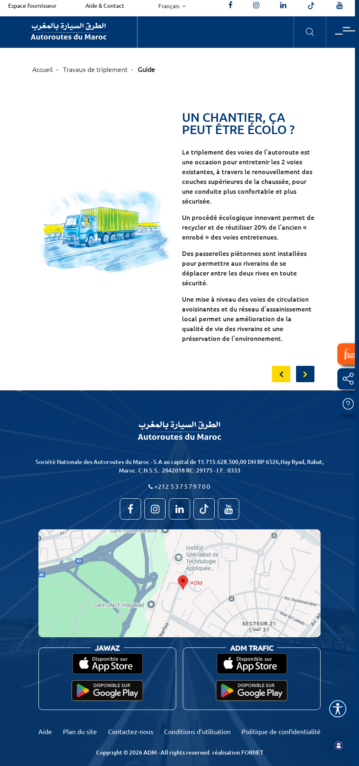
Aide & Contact (104, 5)
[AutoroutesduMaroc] (230, 5)
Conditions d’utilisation (197, 731)
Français (169, 5)
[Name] (337, 709)
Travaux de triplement (95, 69)
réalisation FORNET (237, 752)
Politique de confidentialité (281, 731)
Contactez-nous (130, 731)
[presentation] (281, 374)
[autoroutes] (283, 5)
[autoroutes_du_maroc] (256, 5)
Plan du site (80, 731)
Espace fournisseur (32, 5)
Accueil (42, 69)
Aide (45, 731)
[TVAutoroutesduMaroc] (340, 5)
